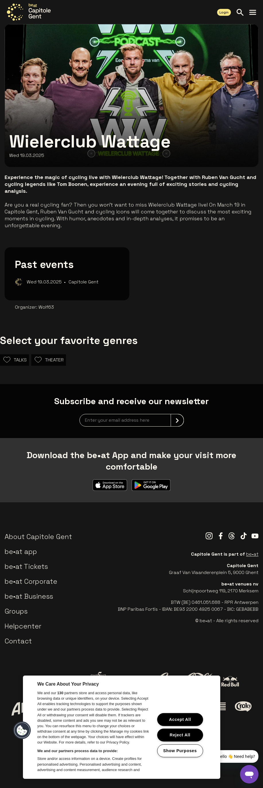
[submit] (177, 420)
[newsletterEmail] (131, 420)
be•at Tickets (26, 566)
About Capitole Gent (38, 536)
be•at (252, 554)
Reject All (180, 735)
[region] (121, 727)
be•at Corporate (31, 581)
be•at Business (29, 596)
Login (224, 12)
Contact (18, 641)
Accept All (180, 719)
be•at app (21, 551)
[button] (22, 730)
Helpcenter (23, 626)
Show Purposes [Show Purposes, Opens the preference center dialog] (180, 750)
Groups (16, 611)
